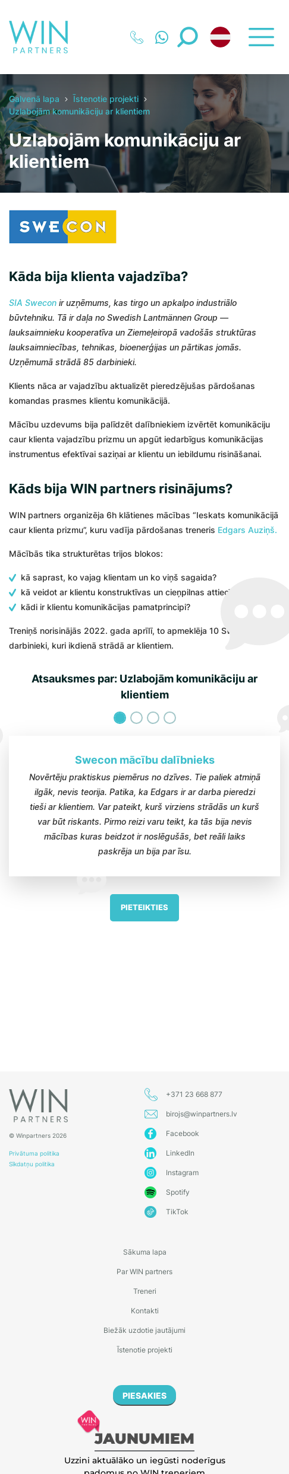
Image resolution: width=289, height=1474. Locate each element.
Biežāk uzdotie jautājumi (144, 1330)
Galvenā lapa (34, 99)
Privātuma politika (34, 1153)
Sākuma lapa (145, 1252)
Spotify (178, 1192)
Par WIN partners (144, 1271)
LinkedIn (180, 1152)
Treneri (144, 1291)
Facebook (182, 1133)
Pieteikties (144, 907)
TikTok (177, 1211)
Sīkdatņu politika (32, 1163)
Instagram (182, 1172)
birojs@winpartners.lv (201, 1113)
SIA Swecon (32, 303)
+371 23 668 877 (194, 1094)
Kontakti (145, 1310)
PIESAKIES (144, 1395)
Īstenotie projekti (106, 99)
